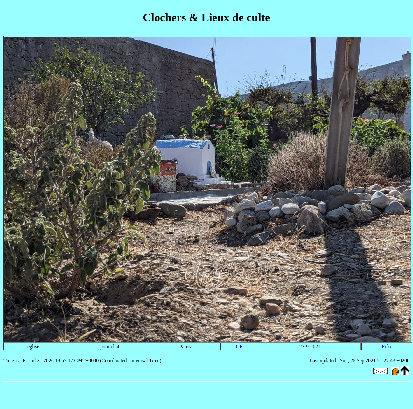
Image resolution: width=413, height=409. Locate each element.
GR (239, 346)
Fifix (387, 346)
